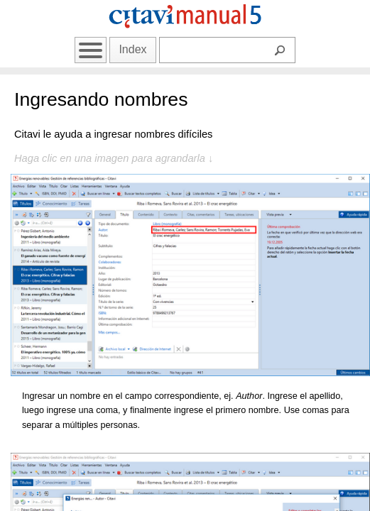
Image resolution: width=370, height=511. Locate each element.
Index (132, 49)
